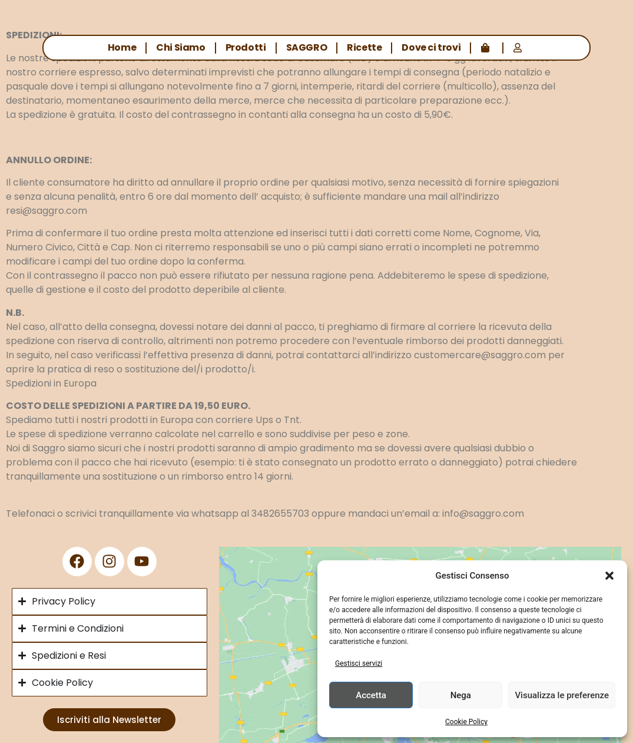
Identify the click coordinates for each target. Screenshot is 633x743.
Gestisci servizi (358, 663)
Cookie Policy (466, 722)
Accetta (371, 695)
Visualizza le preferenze (562, 695)
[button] (609, 576)
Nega (460, 695)
